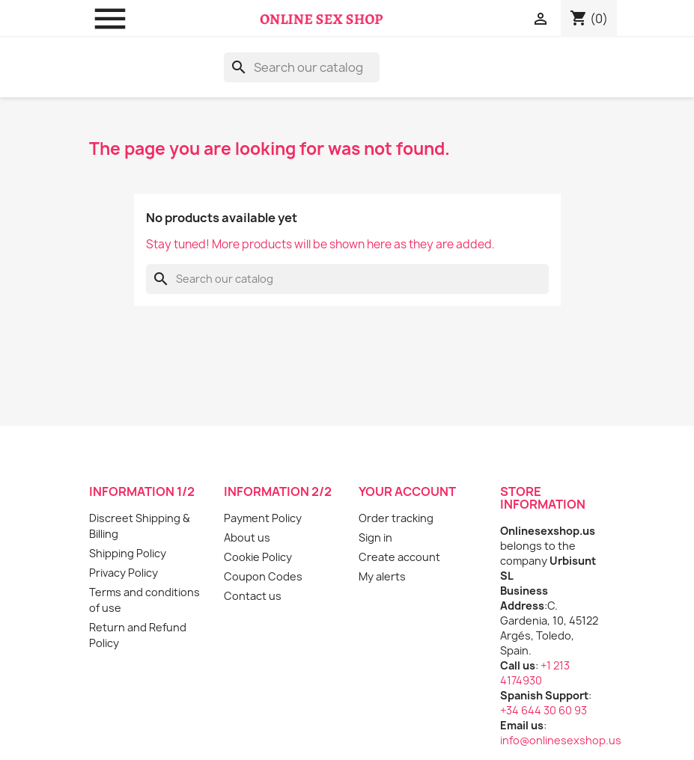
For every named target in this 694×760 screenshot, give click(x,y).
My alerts (382, 576)
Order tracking (396, 518)
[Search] (302, 67)
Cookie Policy (258, 557)
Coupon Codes (263, 576)
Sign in (375, 537)
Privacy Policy (123, 573)
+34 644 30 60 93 (543, 710)
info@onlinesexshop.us (560, 740)
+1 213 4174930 (535, 672)
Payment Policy (263, 518)
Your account (407, 491)
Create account (399, 557)
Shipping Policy (127, 553)
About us (247, 537)
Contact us (252, 596)
